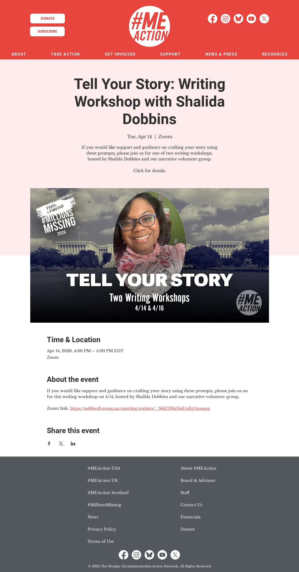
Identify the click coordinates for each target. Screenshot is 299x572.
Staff (184, 492)
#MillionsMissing (104, 504)
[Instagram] (225, 18)
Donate (187, 529)
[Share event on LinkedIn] (73, 444)
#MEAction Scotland (108, 492)
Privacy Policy (102, 529)
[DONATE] (47, 18)
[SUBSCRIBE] (47, 31)
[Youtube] (251, 18)
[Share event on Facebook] (49, 444)
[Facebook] (212, 18)
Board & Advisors (197, 480)
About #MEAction (198, 468)
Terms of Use (101, 541)
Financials (190, 516)
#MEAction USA (104, 468)
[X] (264, 18)
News (93, 516)
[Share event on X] (61, 444)
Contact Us (191, 504)
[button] (19, 54)
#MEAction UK (103, 480)
